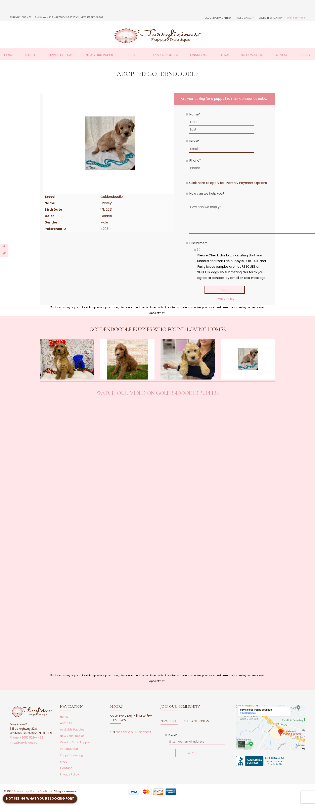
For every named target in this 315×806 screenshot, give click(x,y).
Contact (282, 55)
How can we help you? (206, 193)
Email (194, 141)
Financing (198, 55)
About (30, 55)
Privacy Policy (224, 299)
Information (252, 55)
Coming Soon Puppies (75, 743)
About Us (66, 723)
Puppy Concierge (164, 55)
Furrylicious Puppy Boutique (33, 792)
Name (194, 114)
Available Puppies (72, 730)
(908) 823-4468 (295, 17)
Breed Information (270, 17)
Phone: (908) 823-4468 (26, 738)
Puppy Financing (71, 755)
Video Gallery (245, 17)
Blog (305, 55)
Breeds (132, 55)
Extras (224, 55)
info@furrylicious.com (25, 743)
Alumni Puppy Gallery (218, 17)
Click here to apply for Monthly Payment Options (228, 183)
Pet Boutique (69, 749)
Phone (195, 160)
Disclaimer (198, 243)
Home (8, 55)
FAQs (63, 762)
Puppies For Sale (61, 55)
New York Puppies (101, 55)
